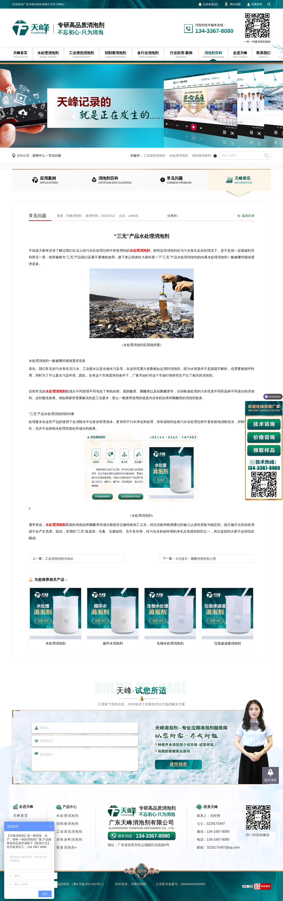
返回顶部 (270, 780)
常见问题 (55, 155)
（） (88, 884)
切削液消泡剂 (201, 155)
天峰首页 (20, 815)
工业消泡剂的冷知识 (59, 558)
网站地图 (235, 4)
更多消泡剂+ (66, 847)
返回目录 (248, 215)
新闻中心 (39, 155)
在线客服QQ (210, 4)
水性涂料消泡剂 (69, 839)
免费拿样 (256, 4)
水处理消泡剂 (178, 155)
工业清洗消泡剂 (154, 155)
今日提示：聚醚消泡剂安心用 (195, 558)
